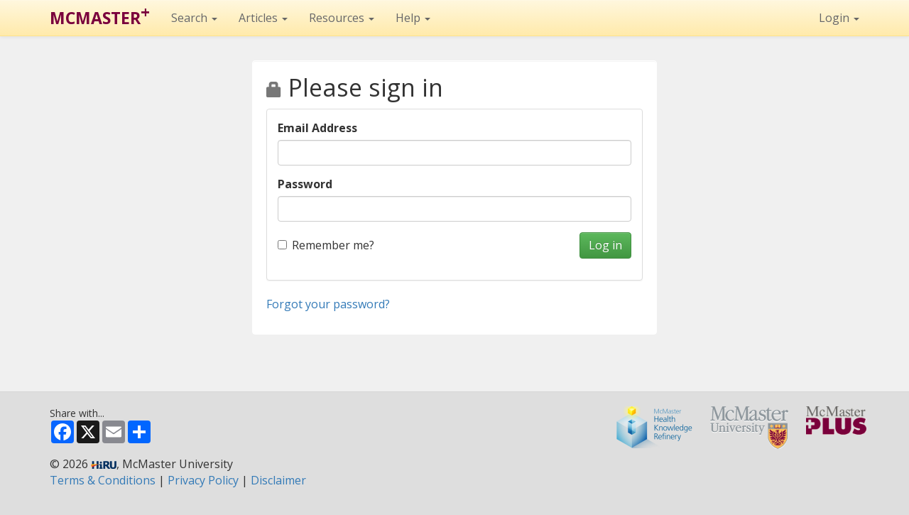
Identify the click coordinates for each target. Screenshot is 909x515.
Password (305, 184)
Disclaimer (278, 480)
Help (413, 18)
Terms (103, 480)
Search (194, 18)
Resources (341, 18)
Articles (263, 18)
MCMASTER (100, 15)
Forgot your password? (328, 304)
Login (839, 18)
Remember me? (326, 245)
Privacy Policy (203, 480)
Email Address (317, 128)
